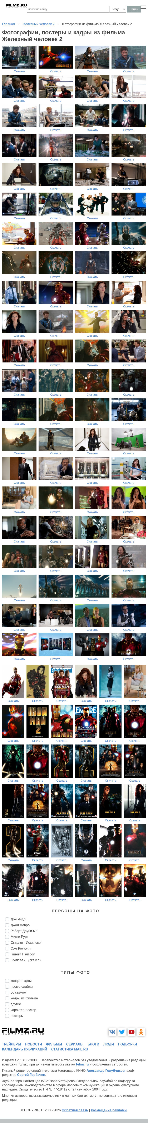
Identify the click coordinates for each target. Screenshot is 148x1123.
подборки (127, 1044)
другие (16, 1004)
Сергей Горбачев (31, 1075)
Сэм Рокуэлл (21, 948)
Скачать (19, 71)
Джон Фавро (20, 925)
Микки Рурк (19, 937)
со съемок (18, 992)
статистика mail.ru (69, 1049)
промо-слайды (22, 986)
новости (33, 1044)
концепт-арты (21, 981)
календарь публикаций (24, 1049)
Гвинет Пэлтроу (23, 954)
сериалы (74, 1044)
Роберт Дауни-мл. (24, 931)
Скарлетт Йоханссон (27, 942)
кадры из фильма (24, 998)
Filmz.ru (82, 1064)
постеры (17, 1016)
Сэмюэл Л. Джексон (26, 960)
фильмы (54, 1044)
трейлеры (11, 1044)
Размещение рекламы (109, 1110)
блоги (93, 1044)
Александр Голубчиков (106, 1070)
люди (108, 1044)
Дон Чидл (18, 919)
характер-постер (23, 1010)
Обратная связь (75, 1110)
